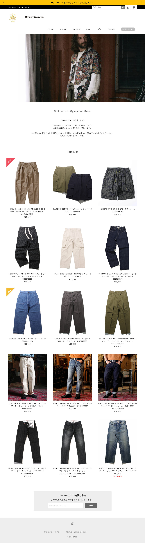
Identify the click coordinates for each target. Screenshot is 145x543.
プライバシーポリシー (53, 532)
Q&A (88, 29)
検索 (123, 7)
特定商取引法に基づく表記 (76, 532)
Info (99, 29)
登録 (91, 506)
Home (50, 29)
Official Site (128, 29)
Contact (111, 29)
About (63, 29)
